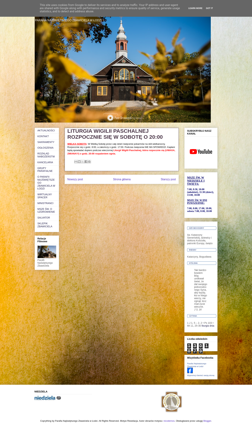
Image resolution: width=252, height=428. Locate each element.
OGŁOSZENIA (46, 147)
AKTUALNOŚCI (46, 130)
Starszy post (168, 179)
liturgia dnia (208, 325)
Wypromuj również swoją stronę (200, 375)
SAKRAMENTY (46, 142)
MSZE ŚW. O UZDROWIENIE (46, 210)
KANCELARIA (45, 162)
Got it (209, 8)
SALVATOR (44, 217)
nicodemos (169, 421)
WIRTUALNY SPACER (45, 196)
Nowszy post (75, 179)
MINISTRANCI (46, 203)
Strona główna (122, 179)
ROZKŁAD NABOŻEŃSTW (46, 155)
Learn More (195, 8)
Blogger (207, 421)
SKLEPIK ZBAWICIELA (45, 225)
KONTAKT (43, 136)
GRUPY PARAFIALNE (45, 170)
